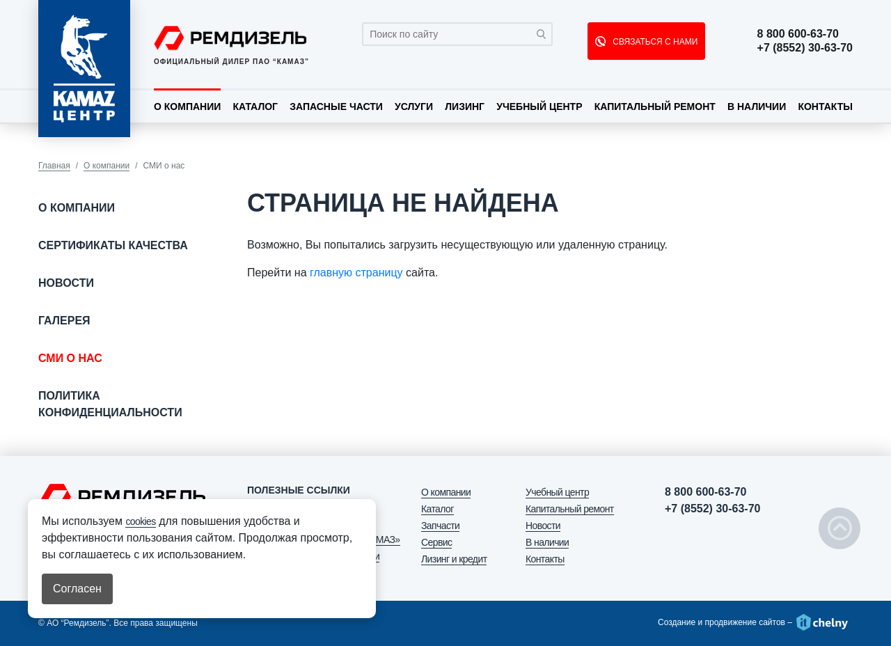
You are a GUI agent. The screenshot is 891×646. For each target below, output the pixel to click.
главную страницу (356, 272)
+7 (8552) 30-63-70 (805, 48)
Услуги (414, 106)
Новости (66, 283)
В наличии (756, 106)
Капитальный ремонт (655, 106)
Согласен (77, 588)
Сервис (436, 542)
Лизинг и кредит (454, 559)
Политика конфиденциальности (110, 404)
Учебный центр (539, 106)
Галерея (64, 320)
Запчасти (440, 525)
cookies (140, 521)
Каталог (255, 106)
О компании (187, 106)
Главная (54, 166)
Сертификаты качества (113, 245)
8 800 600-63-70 (798, 34)
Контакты (825, 106)
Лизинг (464, 106)
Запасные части (336, 106)
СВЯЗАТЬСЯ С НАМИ (653, 42)
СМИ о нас (70, 358)
